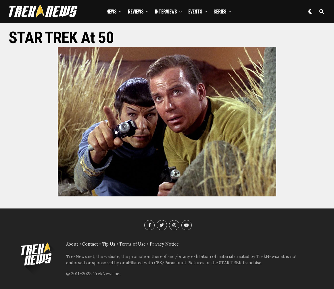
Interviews (166, 11)
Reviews (136, 11)
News (111, 11)
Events (195, 11)
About (72, 244)
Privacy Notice (164, 244)
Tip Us (108, 244)
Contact (90, 244)
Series (220, 11)
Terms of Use (132, 244)
